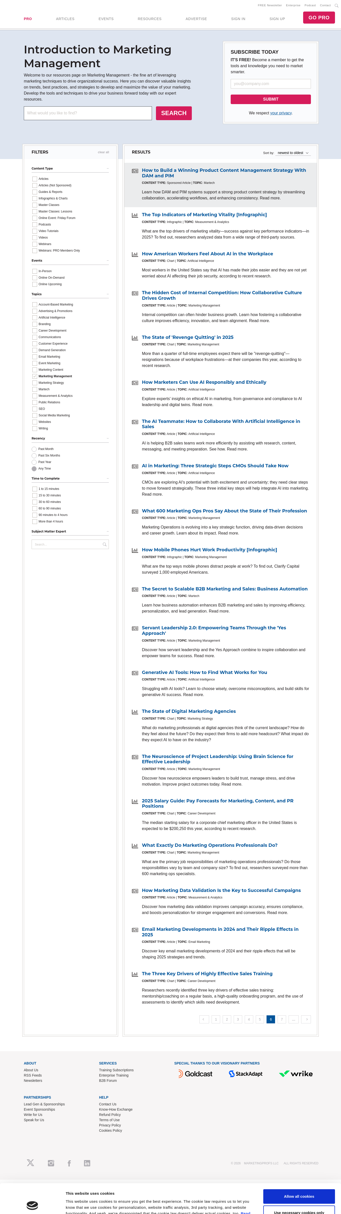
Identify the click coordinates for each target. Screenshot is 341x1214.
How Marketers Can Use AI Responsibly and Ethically (204, 382)
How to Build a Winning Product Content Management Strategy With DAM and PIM (224, 173)
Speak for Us (34, 1120)
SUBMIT (270, 99)
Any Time (44, 468)
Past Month (46, 449)
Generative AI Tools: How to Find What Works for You (204, 672)
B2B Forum (108, 1081)
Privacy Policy (110, 1125)
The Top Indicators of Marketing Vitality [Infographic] (204, 214)
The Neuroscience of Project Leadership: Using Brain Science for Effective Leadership (217, 759)
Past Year (44, 462)
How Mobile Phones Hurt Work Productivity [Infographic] (209, 550)
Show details (77, 841)
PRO (28, 19)
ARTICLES (65, 19)
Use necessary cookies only (299, 821)
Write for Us (33, 1115)
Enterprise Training (114, 1075)
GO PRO (318, 17)
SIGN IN (238, 19)
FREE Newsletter (270, 5)
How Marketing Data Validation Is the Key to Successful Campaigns (221, 890)
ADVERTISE (196, 19)
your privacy (281, 113)
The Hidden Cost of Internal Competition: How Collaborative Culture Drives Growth (222, 295)
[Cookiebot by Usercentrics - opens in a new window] (32, 841)
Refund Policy (110, 1115)
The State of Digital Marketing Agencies (189, 711)
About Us (31, 1070)
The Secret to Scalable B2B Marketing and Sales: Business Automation (225, 589)
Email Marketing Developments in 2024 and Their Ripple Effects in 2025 (220, 932)
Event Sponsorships (39, 1109)
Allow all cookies (299, 804)
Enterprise (293, 5)
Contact (325, 5)
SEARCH (174, 113)
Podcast (310, 5)
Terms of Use (109, 1120)
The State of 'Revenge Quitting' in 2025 (187, 337)
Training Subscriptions (116, 1070)
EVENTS (106, 19)
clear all (103, 152)
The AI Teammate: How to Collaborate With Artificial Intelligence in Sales (221, 424)
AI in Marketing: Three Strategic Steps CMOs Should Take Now (215, 466)
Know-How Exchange (116, 1109)
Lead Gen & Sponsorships (44, 1104)
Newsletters (33, 1081)
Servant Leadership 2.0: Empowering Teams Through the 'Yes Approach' (214, 630)
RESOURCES (149, 19)
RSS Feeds (33, 1075)
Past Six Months (49, 455)
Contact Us (107, 1104)
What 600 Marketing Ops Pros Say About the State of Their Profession (224, 511)
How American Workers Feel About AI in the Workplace (207, 254)
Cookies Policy (110, 1130)
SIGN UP (277, 19)
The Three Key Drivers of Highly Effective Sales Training (207, 973)
